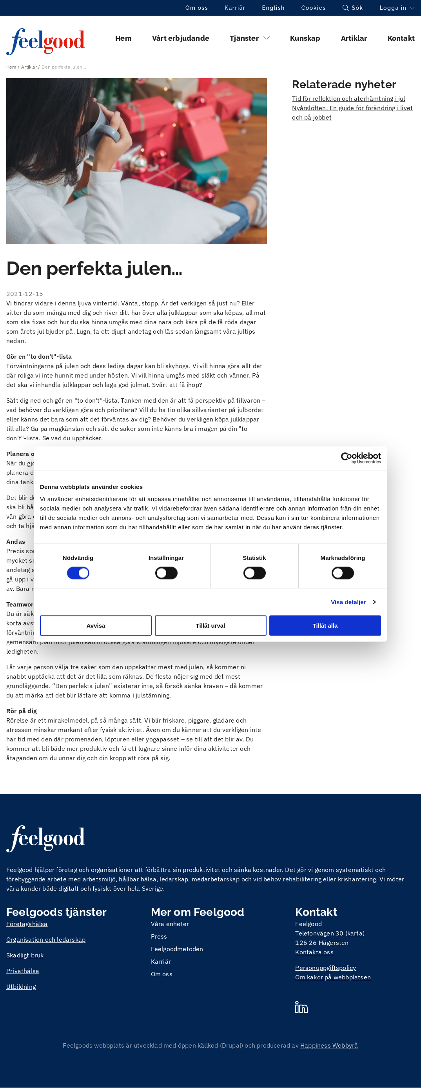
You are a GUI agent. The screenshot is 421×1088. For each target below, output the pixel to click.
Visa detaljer (348, 601)
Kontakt (401, 38)
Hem (123, 38)
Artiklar (354, 38)
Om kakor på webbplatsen (333, 977)
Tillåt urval (210, 625)
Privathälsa (22, 971)
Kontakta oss (314, 952)
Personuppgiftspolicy (325, 968)
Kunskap (305, 38)
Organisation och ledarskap (45, 939)
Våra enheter (170, 924)
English (273, 8)
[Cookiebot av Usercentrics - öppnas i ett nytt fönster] (346, 458)
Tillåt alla (325, 625)
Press (159, 936)
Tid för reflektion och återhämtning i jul (348, 98)
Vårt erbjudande (180, 38)
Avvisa (96, 625)
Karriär (235, 8)
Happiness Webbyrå (329, 1045)
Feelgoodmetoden (177, 949)
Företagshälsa (27, 924)
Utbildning (21, 986)
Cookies (313, 8)
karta (355, 933)
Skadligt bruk (25, 955)
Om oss (196, 8)
